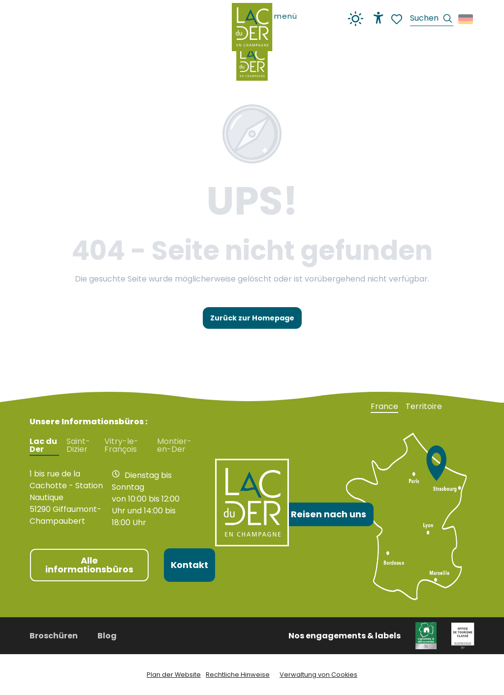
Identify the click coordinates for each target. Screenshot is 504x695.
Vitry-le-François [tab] (121, 445)
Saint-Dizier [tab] (78, 445)
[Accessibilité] (378, 17)
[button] (431, 19)
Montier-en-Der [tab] (174, 445)
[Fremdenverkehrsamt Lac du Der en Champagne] (252, 62)
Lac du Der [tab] (43, 445)
